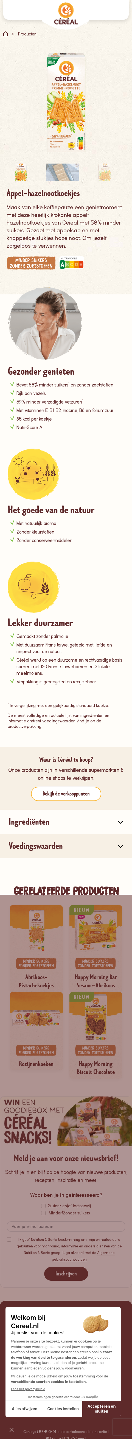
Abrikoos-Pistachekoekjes (36, 981)
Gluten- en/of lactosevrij (69, 1206)
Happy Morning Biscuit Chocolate (96, 1068)
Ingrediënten (29, 822)
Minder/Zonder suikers (69, 1213)
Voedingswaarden (36, 846)
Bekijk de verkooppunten (66, 793)
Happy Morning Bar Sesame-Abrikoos (96, 981)
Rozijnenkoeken (36, 1064)
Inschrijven (66, 1273)
